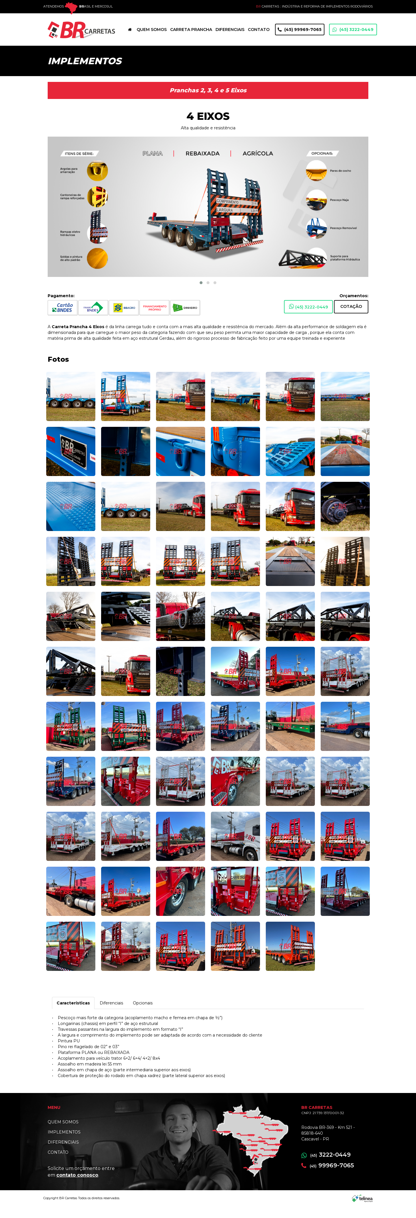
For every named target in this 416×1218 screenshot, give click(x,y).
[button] (201, 294)
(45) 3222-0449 (353, 41)
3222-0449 (326, 1166)
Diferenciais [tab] (111, 1014)
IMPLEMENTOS (64, 1143)
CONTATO (58, 1163)
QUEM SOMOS (63, 1133)
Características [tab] (73, 1014)
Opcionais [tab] (143, 1014)
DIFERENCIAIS (63, 1153)
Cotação (351, 318)
